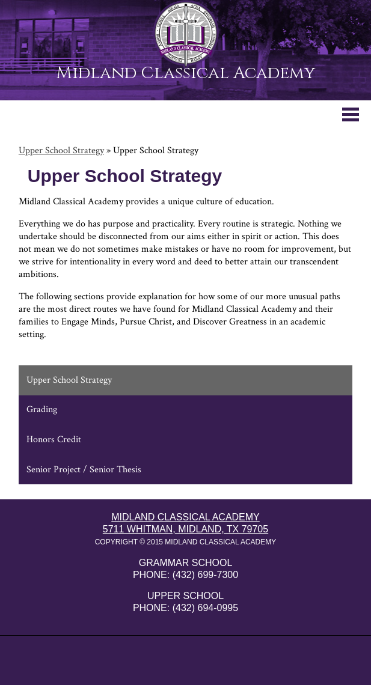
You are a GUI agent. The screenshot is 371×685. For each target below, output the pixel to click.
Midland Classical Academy (185, 71)
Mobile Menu (350, 114)
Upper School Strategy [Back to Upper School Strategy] (61, 150)
